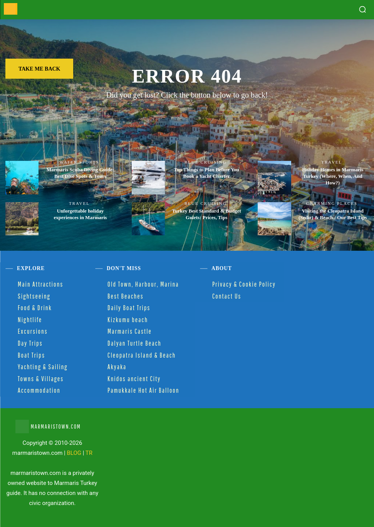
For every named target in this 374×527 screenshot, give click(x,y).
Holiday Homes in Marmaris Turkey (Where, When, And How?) (332, 176)
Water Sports (79, 162)
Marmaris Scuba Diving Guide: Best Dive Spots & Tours (80, 173)
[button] (362, 9)
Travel (331, 162)
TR (89, 452)
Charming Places (331, 203)
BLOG (74, 452)
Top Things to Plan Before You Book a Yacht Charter (206, 173)
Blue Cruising (205, 162)
